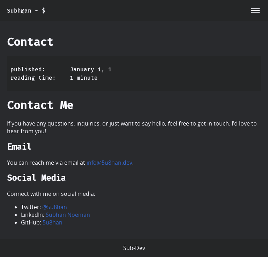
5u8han (52, 222)
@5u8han (54, 207)
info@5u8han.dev (109, 162)
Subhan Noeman (68, 215)
